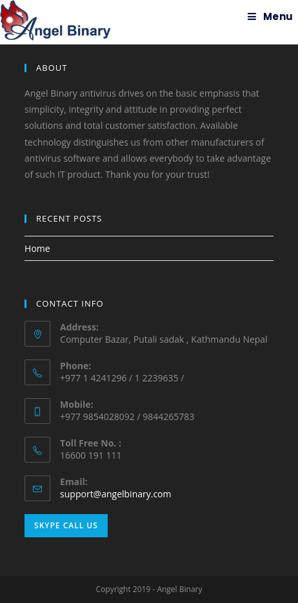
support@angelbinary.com (115, 494)
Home (37, 248)
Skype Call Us (66, 525)
